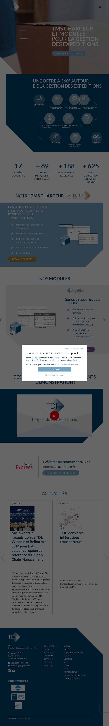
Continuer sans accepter (74, 349)
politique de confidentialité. (67, 364)
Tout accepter (54, 369)
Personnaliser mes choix (54, 375)
